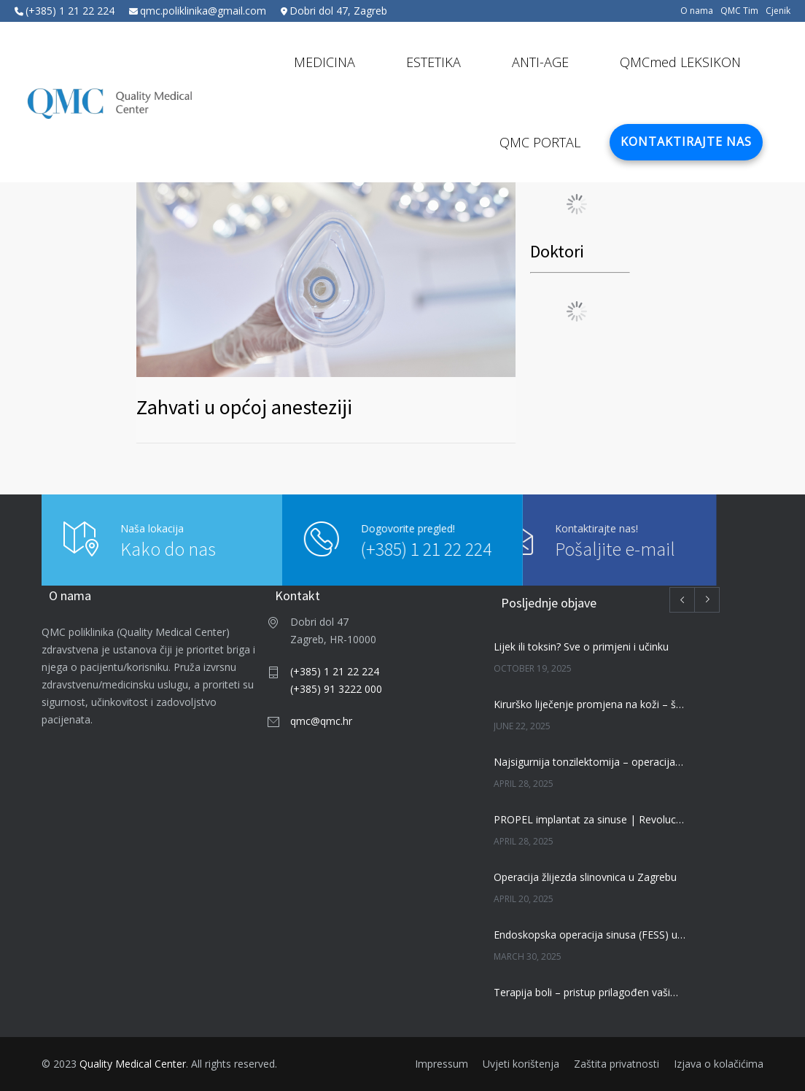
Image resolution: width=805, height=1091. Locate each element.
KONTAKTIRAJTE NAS (686, 141)
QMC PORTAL (539, 142)
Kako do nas (168, 549)
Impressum (441, 1064)
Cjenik (778, 11)
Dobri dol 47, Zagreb (338, 11)
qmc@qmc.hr (321, 721)
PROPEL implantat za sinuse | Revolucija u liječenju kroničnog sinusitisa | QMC (590, 819)
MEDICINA (324, 62)
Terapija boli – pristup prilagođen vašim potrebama (590, 992)
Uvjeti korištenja (521, 1064)
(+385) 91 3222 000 (336, 689)
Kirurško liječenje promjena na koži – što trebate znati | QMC (590, 704)
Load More (576, 204)
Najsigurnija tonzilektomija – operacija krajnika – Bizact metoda (590, 762)
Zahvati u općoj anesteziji (244, 407)
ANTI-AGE (540, 62)
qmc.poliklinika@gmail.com (203, 11)
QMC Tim (739, 11)
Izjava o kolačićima (718, 1064)
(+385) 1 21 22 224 (70, 11)
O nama (696, 11)
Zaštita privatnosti (616, 1064)
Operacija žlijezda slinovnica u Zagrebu (585, 877)
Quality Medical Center (132, 1064)
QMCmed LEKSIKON (680, 62)
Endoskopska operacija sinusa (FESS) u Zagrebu (590, 934)
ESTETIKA (433, 62)
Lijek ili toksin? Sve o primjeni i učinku (581, 646)
